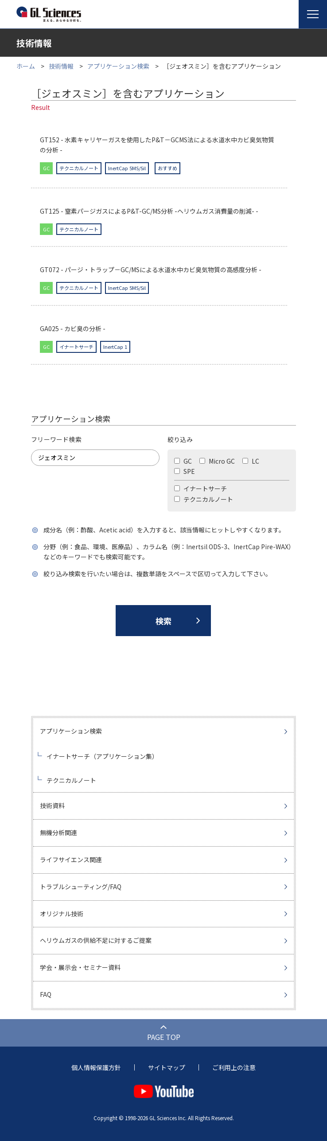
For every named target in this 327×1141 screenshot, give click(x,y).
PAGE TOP (163, 1037)
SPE (184, 471)
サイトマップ (166, 1067)
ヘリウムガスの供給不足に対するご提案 (96, 940)
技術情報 (61, 66)
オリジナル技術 (61, 913)
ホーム (25, 66)
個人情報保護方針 (96, 1067)
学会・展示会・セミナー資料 (80, 967)
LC (250, 461)
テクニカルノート (203, 499)
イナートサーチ (200, 488)
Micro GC (217, 461)
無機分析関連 (58, 832)
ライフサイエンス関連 (71, 859)
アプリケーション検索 (118, 66)
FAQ (45, 994)
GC (183, 461)
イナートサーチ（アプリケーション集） (102, 756)
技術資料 (52, 805)
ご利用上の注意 (234, 1067)
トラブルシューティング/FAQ (80, 886)
